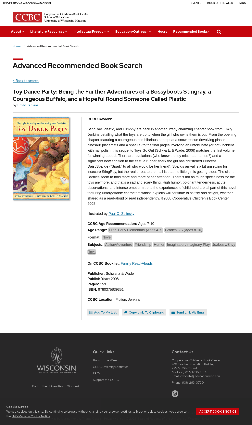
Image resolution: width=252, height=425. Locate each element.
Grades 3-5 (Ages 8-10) (183, 230)
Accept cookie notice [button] (217, 412)
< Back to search (26, 80)
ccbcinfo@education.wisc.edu (200, 376)
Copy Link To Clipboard (144, 312)
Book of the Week (220, 3)
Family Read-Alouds (137, 263)
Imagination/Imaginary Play (188, 245)
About (17, 32)
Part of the (56, 386)
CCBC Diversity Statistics (110, 367)
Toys (91, 252)
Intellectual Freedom (91, 32)
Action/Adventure (118, 245)
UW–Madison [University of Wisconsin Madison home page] (27, 3)
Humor (159, 245)
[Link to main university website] (56, 374)
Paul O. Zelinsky (121, 214)
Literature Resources (49, 32)
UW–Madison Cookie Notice (31, 416)
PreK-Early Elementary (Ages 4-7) (135, 230)
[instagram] (175, 393)
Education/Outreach (133, 32)
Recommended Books (192, 32)
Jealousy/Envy (223, 245)
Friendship (143, 245)
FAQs (242, 3)
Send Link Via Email (188, 312)
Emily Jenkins (27, 105)
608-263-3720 (193, 383)
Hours (162, 32)
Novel (106, 237)
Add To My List (103, 312)
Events (196, 3)
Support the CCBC (106, 380)
